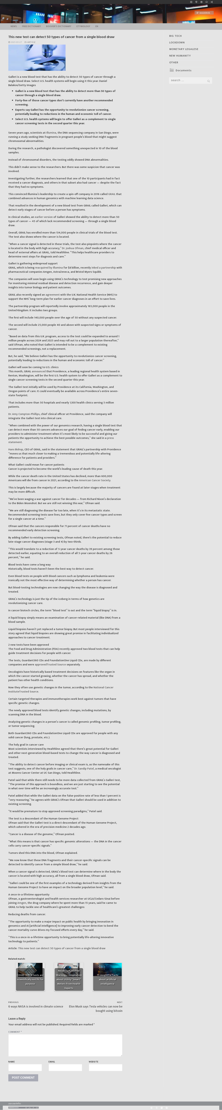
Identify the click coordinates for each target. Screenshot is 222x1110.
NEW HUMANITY (180, 55)
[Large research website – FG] (212, 2)
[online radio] (206, 2)
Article (30, 42)
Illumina (51, 132)
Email (52, 1062)
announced (39, 371)
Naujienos (203, 13)
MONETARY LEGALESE (183, 49)
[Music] (191, 2)
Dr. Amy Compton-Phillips (24, 414)
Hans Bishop (15, 449)
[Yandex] (161, 1107)
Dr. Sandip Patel (84, 768)
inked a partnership (104, 267)
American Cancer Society (94, 480)
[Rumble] (151, 1107)
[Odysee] (166, 1107)
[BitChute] (156, 1107)
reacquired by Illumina (49, 267)
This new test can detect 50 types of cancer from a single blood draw (61, 948)
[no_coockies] (196, 2)
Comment (15, 1032)
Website (94, 1062)
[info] (201, 2)
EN (96, 26)
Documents (183, 70)
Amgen (21, 903)
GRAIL (111, 194)
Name (11, 1062)
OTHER (173, 62)
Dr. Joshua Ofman (72, 248)
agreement (53, 294)
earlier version (44, 217)
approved (50, 664)
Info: (18, 1103)
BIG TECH (175, 36)
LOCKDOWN (177, 42)
